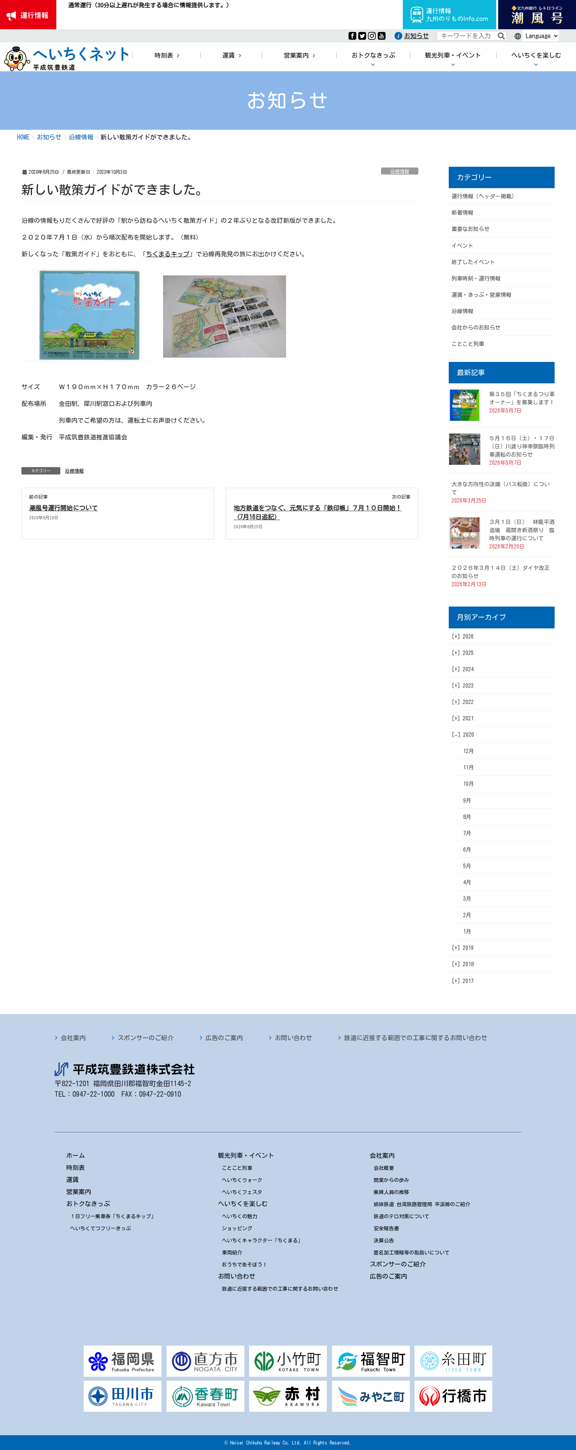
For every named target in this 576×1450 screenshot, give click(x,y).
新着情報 (462, 212)
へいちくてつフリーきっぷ (100, 1228)
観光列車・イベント (246, 1155)
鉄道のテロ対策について (401, 1216)
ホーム (75, 1155)
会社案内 (73, 1038)
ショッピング (237, 1228)
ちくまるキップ (168, 254)
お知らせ (416, 36)
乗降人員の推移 (391, 1192)
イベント (462, 246)
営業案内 (78, 1192)
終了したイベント (473, 262)
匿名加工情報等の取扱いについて (412, 1252)
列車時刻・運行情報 (475, 278)
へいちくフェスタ (242, 1192)
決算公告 (384, 1240)
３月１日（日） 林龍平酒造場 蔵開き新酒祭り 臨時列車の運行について (522, 530)
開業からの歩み (391, 1180)
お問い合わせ (293, 1038)
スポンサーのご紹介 (146, 1038)
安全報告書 (386, 1228)
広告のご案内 (224, 1038)
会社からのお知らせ (475, 327)
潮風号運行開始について (63, 508)
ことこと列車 (467, 344)
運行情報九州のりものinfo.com (449, 14)
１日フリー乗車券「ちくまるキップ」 (113, 1216)
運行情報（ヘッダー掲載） (484, 196)
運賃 (72, 1180)
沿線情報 (399, 171)
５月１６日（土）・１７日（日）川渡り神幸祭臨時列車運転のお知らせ (522, 446)
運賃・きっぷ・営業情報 (481, 295)
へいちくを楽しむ (243, 1204)
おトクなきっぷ (88, 1204)
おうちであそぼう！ (244, 1264)
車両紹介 (232, 1252)
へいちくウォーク (242, 1180)
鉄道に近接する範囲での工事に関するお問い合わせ (415, 1038)
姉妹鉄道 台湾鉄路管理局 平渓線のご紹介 (422, 1204)
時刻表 (75, 1167)
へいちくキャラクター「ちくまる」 (262, 1240)
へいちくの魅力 (239, 1216)
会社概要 (384, 1168)
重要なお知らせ (470, 229)
